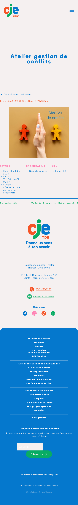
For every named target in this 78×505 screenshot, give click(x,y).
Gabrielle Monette (38, 171)
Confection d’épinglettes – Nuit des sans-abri (53, 203)
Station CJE (61, 171)
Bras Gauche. (47, 492)
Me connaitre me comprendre (11, 190)
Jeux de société (9, 203)
